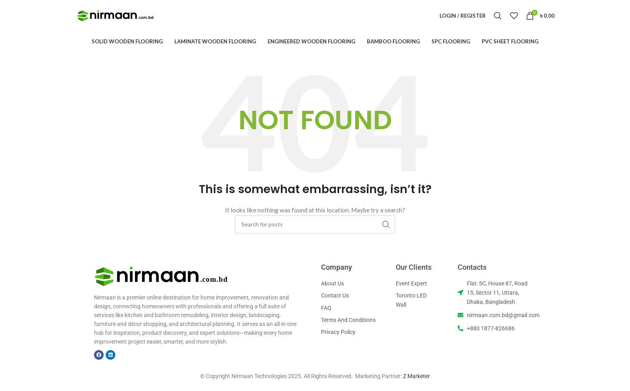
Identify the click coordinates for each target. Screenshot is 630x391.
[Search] (498, 21)
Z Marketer (416, 386)
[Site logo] (116, 20)
